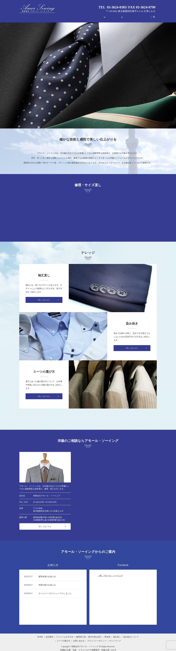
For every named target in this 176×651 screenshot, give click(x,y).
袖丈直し (117, 634)
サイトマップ (115, 638)
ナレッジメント (109, 15)
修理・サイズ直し (88, 15)
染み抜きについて (131, 634)
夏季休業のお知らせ (47, 574)
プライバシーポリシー (96, 638)
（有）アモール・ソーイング (110, 573)
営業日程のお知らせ (47, 582)
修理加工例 (81, 634)
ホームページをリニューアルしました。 (55, 591)
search (155, 16)
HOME (58, 15)
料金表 (107, 634)
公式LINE (144, 15)
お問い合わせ (128, 15)
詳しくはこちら (45, 524)
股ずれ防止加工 (95, 634)
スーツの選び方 (63, 638)
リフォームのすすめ (64, 634)
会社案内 (70, 15)
